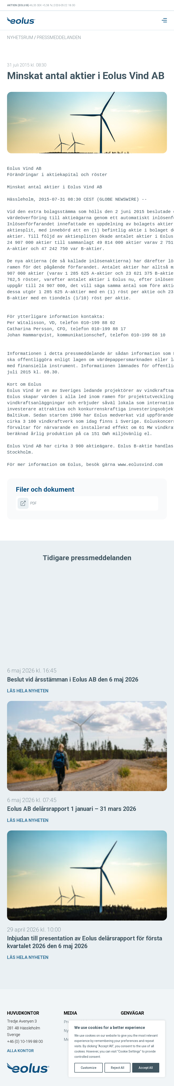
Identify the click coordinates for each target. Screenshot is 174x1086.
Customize (88, 1067)
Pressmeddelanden (59, 37)
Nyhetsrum (20, 37)
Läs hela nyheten (27, 690)
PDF (27, 503)
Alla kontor (20, 1050)
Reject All (117, 1067)
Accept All (146, 1067)
